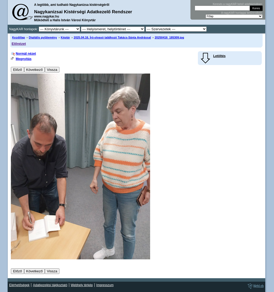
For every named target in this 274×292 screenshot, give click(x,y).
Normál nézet (26, 53)
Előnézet (19, 44)
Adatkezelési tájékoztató (50, 285)
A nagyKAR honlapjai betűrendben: (242, 12)
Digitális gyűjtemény (43, 37)
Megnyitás (23, 59)
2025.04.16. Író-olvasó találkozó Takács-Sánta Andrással (112, 37)
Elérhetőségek (19, 285)
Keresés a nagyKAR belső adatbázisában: (237, 4)
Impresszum (105, 285)
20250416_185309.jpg (169, 37)
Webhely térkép (82, 285)
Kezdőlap (18, 37)
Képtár (65, 37)
